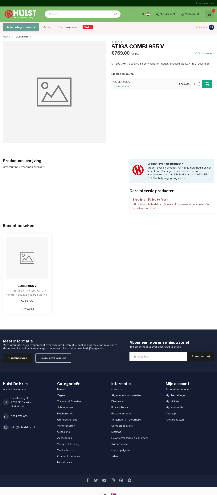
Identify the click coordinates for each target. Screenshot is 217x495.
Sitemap (116, 432)
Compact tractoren (68, 456)
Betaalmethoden (121, 413)
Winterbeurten (66, 426)
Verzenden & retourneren (126, 419)
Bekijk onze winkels (53, 358)
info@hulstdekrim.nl (23, 427)
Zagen (61, 395)
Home (6, 36)
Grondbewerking (67, 419)
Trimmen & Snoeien (69, 401)
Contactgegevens (122, 426)
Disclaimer (117, 401)
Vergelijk (29, 309)
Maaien (61, 389)
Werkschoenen (66, 450)
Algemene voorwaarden (126, 395)
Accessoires (64, 438)
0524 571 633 (19, 416)
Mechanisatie (65, 413)
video (114, 456)
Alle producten (175, 419)
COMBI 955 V (23, 36)
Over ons (116, 389)
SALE (88, 27)
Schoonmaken (65, 407)
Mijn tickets (172, 401)
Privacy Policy (119, 407)
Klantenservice (205, 3)
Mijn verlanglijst (175, 407)
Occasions (63, 432)
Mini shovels (64, 462)
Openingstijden (120, 450)
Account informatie (177, 389)
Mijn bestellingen (176, 395)
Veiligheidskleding (68, 444)
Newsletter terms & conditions (130, 438)
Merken (47, 27)
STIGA (115, 42)
